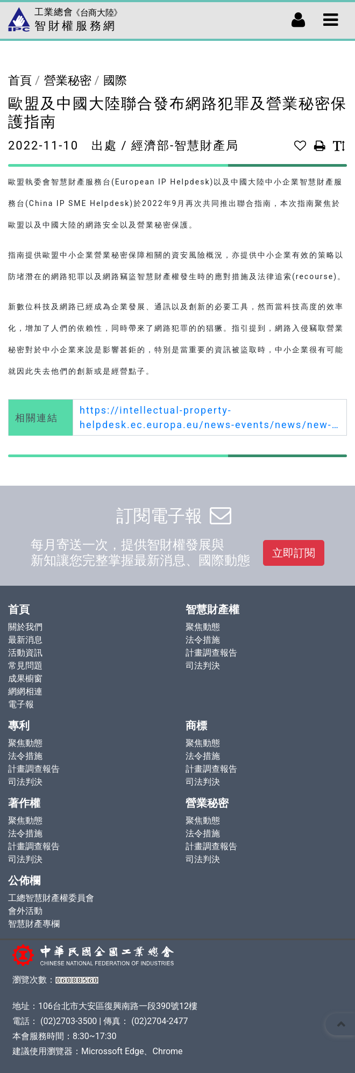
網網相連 (25, 691)
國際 (115, 80)
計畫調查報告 (211, 653)
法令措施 (203, 640)
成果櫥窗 (25, 678)
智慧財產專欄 (34, 924)
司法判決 (203, 665)
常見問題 (25, 665)
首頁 (20, 80)
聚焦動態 (203, 627)
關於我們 (25, 627)
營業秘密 (67, 80)
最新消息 (25, 640)
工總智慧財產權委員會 (51, 898)
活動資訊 (25, 653)
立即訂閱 (293, 552)
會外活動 (25, 911)
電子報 (21, 704)
